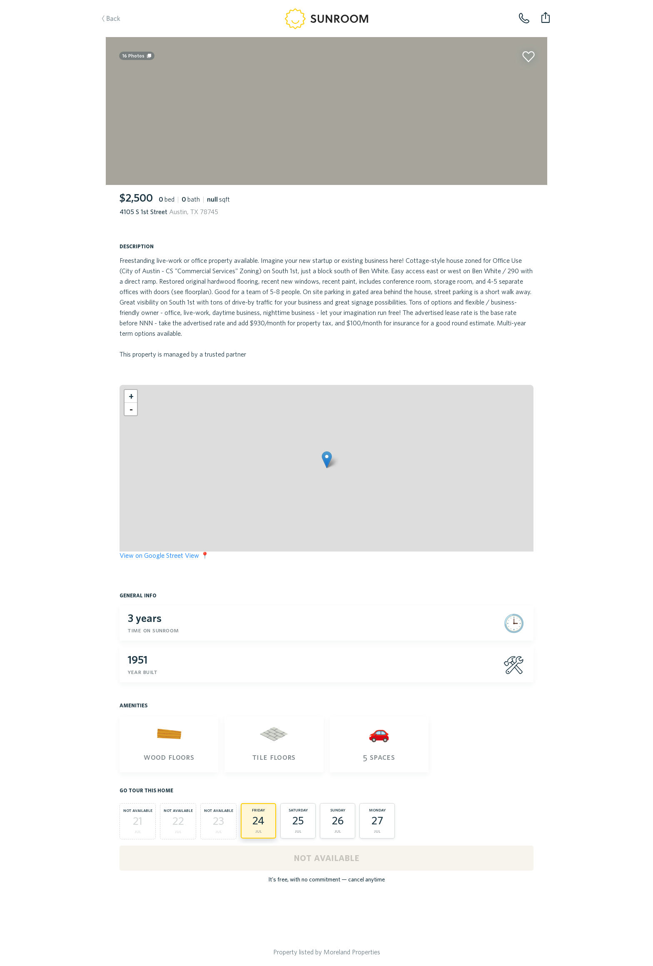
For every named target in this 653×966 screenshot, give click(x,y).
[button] (327, 459)
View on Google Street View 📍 (164, 555)
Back (119, 31)
